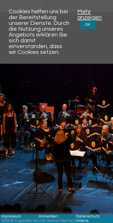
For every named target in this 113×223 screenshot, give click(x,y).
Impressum (11, 216)
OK (87, 25)
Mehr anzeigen (89, 14)
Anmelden (48, 216)
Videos (82, 221)
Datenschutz (88, 216)
